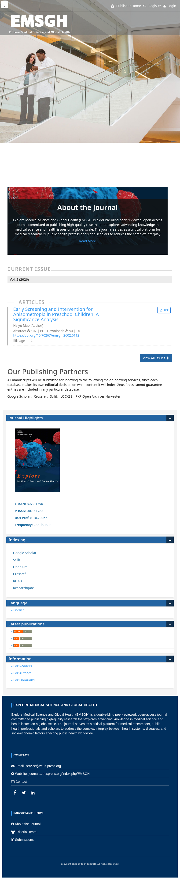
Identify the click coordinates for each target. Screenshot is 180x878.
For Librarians (24, 680)
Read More (87, 241)
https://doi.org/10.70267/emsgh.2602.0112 (46, 335)
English (19, 610)
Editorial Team (26, 832)
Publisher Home (126, 6)
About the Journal (28, 824)
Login (169, 6)
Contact (21, 782)
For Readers (22, 666)
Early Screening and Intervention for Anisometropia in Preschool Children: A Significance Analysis (56, 314)
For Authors (22, 673)
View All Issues (156, 358)
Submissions (24, 840)
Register (152, 6)
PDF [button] (165, 310)
